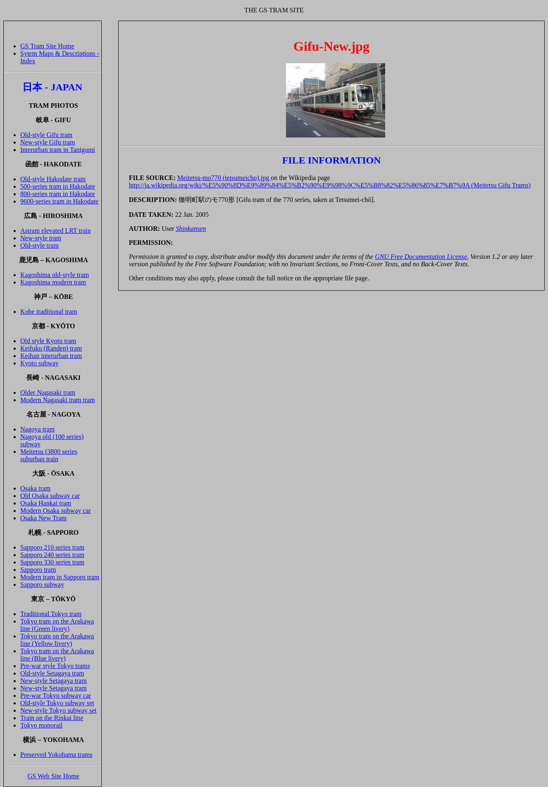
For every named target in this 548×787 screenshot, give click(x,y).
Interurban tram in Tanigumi (57, 149)
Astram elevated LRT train (55, 230)
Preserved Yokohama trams (56, 754)
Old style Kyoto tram (48, 340)
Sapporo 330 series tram (52, 562)
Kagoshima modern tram (53, 282)
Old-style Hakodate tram (53, 179)
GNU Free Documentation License (421, 256)
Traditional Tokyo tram (50, 613)
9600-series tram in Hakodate (59, 201)
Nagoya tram (37, 429)
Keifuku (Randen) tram (51, 348)
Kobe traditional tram (48, 311)
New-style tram (40, 238)
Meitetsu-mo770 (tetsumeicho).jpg (224, 177)
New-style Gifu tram (47, 142)
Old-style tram (39, 245)
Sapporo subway (42, 584)
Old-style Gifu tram (46, 134)
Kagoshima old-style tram (54, 274)
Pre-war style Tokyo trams (55, 665)
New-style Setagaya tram (53, 680)
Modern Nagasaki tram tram (57, 399)
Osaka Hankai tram (45, 503)
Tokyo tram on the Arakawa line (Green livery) (57, 625)
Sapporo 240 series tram (52, 554)
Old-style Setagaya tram (52, 673)
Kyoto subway (39, 363)
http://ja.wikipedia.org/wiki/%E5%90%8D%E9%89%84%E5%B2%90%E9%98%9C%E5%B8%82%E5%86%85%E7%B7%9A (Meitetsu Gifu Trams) (330, 185)
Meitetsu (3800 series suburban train (48, 455)
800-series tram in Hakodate (57, 193)
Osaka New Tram (43, 518)
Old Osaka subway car (50, 495)
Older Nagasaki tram (47, 392)
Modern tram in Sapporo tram (59, 577)
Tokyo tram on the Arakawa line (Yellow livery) (57, 640)
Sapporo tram (38, 569)
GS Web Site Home (53, 776)
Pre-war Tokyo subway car (55, 695)
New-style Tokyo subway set (58, 710)
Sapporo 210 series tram (52, 547)
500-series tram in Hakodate (57, 186)
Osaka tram (35, 488)
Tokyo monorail (41, 725)
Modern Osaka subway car (55, 510)
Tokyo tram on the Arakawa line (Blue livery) (57, 654)
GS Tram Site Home (47, 46)
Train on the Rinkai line (51, 717)
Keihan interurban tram (51, 355)
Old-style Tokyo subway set (57, 702)
